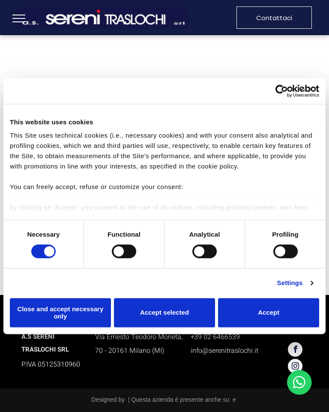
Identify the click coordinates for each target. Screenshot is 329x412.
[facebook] (295, 350)
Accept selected (164, 312)
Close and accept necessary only (60, 312)
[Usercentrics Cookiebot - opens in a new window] (281, 90)
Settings (290, 283)
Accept (268, 312)
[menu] (19, 18)
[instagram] (295, 367)
